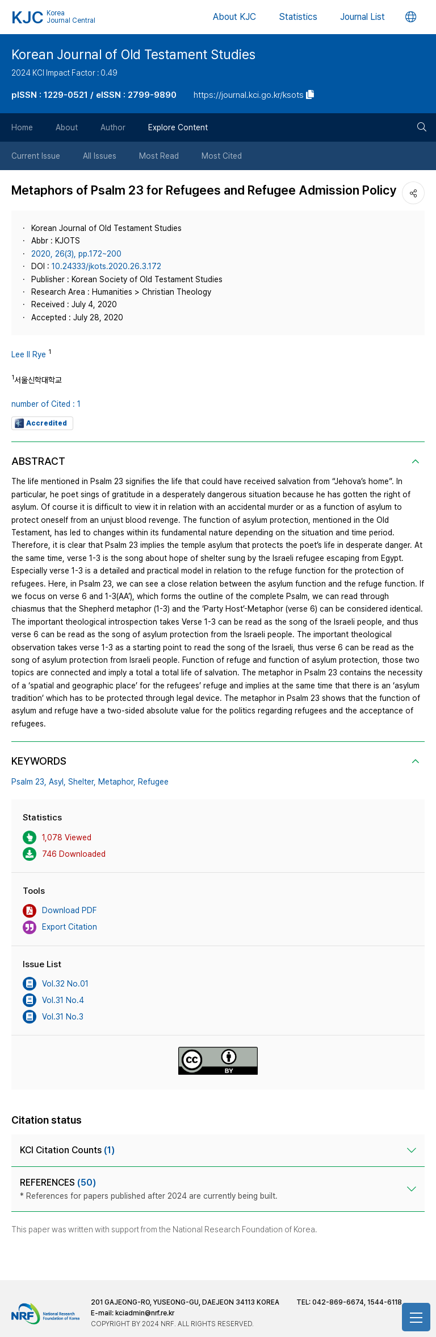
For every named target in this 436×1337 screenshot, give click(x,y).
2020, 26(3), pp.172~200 (76, 253)
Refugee (153, 781)
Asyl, (57, 781)
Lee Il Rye (28, 354)
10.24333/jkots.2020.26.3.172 (106, 266)
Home (22, 127)
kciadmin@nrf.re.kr (144, 1313)
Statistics (298, 16)
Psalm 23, (29, 781)
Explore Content (178, 127)
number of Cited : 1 (46, 403)
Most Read (159, 155)
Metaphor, (117, 781)
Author (112, 127)
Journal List (362, 16)
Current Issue (35, 155)
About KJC (234, 16)
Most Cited (222, 155)
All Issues (99, 155)
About (67, 127)
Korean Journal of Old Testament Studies (133, 55)
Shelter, (82, 781)
